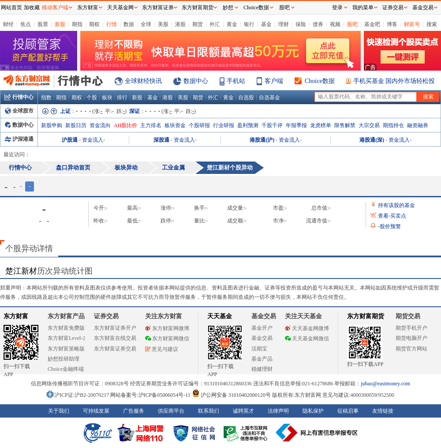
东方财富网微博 (167, 328)
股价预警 (389, 226)
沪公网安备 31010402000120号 (231, 395)
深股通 (161, 140)
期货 (197, 24)
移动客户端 (55, 7)
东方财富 (16, 316)
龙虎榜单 (320, 125)
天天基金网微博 (307, 328)
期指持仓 (393, 125)
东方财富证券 (158, 7)
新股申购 (51, 125)
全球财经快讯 (143, 81)
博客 (392, 24)
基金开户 (262, 328)
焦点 (25, 24)
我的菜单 (363, 7)
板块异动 (126, 167)
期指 (77, 24)
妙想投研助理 (63, 359)
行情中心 (19, 97)
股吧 (352, 24)
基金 (266, 24)
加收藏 (32, 7)
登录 (337, 7)
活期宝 (259, 349)
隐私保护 (313, 411)
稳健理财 (262, 369)
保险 (300, 24)
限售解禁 (344, 125)
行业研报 (223, 125)
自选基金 (269, 97)
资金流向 (100, 125)
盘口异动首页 (73, 167)
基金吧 (372, 24)
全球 (146, 24)
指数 (46, 97)
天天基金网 (120, 7)
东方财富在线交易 (115, 338)
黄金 (232, 24)
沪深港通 (19, 139)
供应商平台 (171, 411)
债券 (318, 24)
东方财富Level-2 (66, 338)
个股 (91, 97)
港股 (180, 24)
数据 (128, 24)
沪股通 (70, 140)
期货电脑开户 (411, 338)
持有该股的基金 (396, 205)
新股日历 (75, 125)
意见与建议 (161, 349)
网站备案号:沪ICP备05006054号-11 (151, 395)
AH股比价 (125, 125)
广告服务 (133, 411)
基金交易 (262, 338)
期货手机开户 (411, 328)
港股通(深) (371, 140)
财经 (8, 24)
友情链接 (382, 411)
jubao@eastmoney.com (385, 383)
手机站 (236, 81)
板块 (107, 97)
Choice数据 (320, 81)
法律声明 (278, 411)
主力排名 (150, 125)
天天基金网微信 (307, 338)
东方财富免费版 (66, 328)
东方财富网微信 (167, 338)
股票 (42, 24)
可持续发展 (96, 411)
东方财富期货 (365, 316)
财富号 (412, 24)
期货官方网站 (411, 349)
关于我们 (58, 411)
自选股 (246, 97)
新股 (60, 24)
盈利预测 (247, 125)
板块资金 (175, 125)
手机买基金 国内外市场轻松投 (394, 81)
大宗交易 (369, 125)
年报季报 (296, 125)
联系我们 (208, 411)
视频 (335, 24)
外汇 (214, 24)
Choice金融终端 (66, 369)
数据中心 (195, 81)
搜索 (431, 24)
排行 (122, 97)
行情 (111, 24)
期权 (94, 24)
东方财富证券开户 (115, 328)
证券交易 (393, 7)
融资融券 (417, 125)
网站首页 (11, 7)
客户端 (274, 81)
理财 (283, 24)
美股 (163, 24)
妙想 (228, 7)
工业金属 (173, 167)
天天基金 (219, 316)
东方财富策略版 (66, 349)
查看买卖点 (392, 216)
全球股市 (19, 111)
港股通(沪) (262, 140)
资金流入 (92, 140)
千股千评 (272, 125)
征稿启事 (348, 411)
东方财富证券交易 (115, 349)
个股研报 (199, 125)
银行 (249, 24)
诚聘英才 (243, 411)
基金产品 (262, 359)
